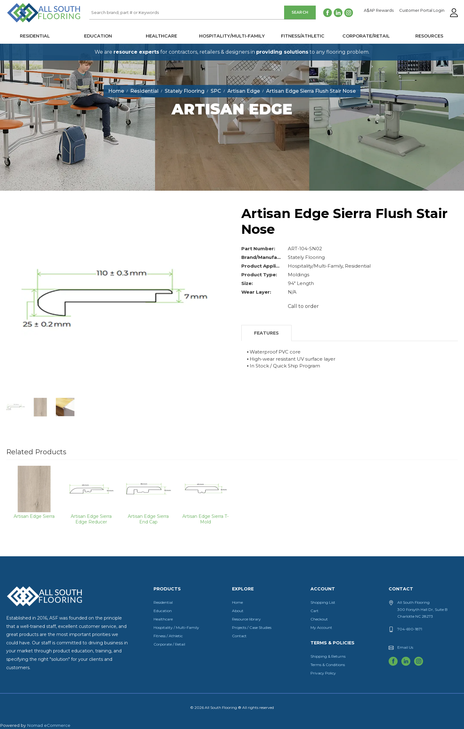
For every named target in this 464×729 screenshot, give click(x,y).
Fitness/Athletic (302, 36)
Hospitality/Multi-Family (232, 36)
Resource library (246, 619)
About (237, 610)
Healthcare (161, 36)
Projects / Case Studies (251, 627)
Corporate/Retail (366, 36)
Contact (239, 635)
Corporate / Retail (169, 644)
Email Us (405, 647)
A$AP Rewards (379, 10)
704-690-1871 (409, 629)
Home (237, 602)
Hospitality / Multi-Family (176, 627)
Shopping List (322, 602)
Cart (314, 610)
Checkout (319, 619)
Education (98, 36)
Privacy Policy (323, 673)
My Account (321, 627)
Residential (35, 36)
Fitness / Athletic (168, 635)
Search (300, 12)
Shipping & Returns (328, 656)
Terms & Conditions (327, 664)
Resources (429, 36)
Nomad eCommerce (48, 725)
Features (266, 333)
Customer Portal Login (421, 10)
